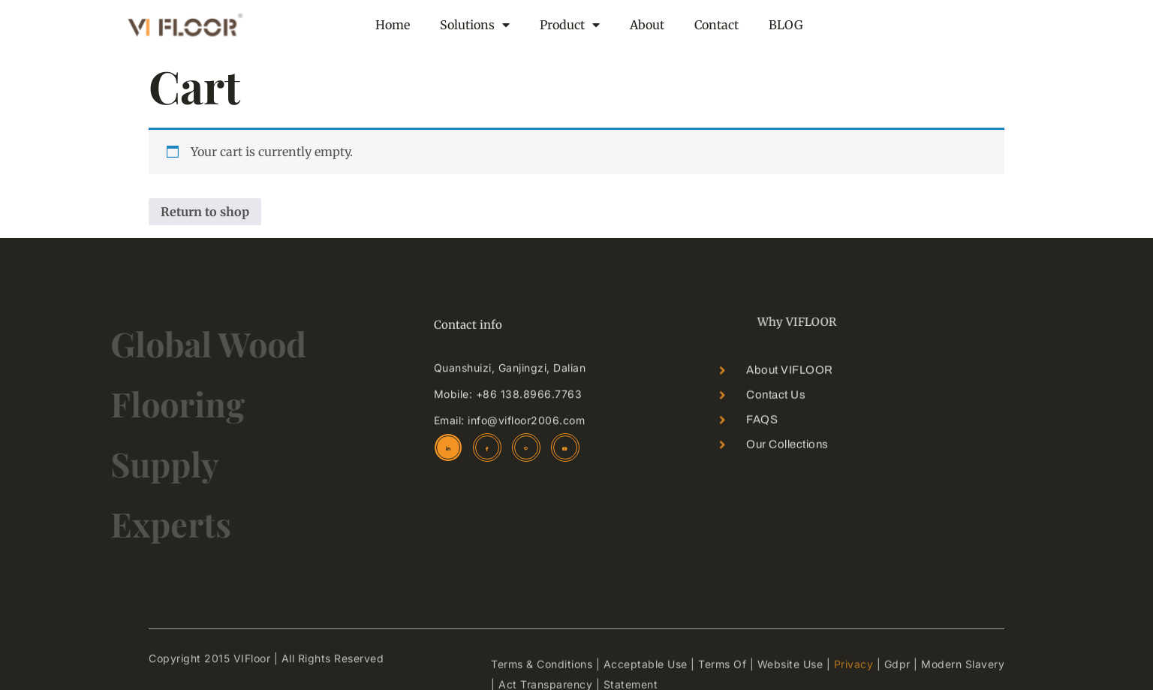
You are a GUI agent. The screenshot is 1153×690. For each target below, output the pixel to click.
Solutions (475, 24)
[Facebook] (487, 447)
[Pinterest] (526, 447)
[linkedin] (448, 447)
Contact (716, 24)
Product (570, 24)
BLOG (786, 24)
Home (392, 24)
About (647, 24)
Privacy (854, 678)
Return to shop (205, 211)
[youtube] (565, 447)
